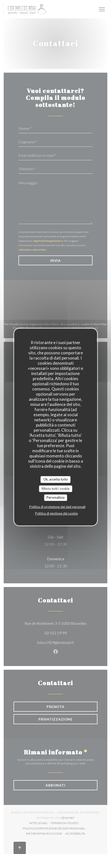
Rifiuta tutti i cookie (55, 489)
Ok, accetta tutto (55, 479)
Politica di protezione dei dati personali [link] (57, 507)
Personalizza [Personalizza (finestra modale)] (55, 497)
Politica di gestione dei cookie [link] (56, 513)
